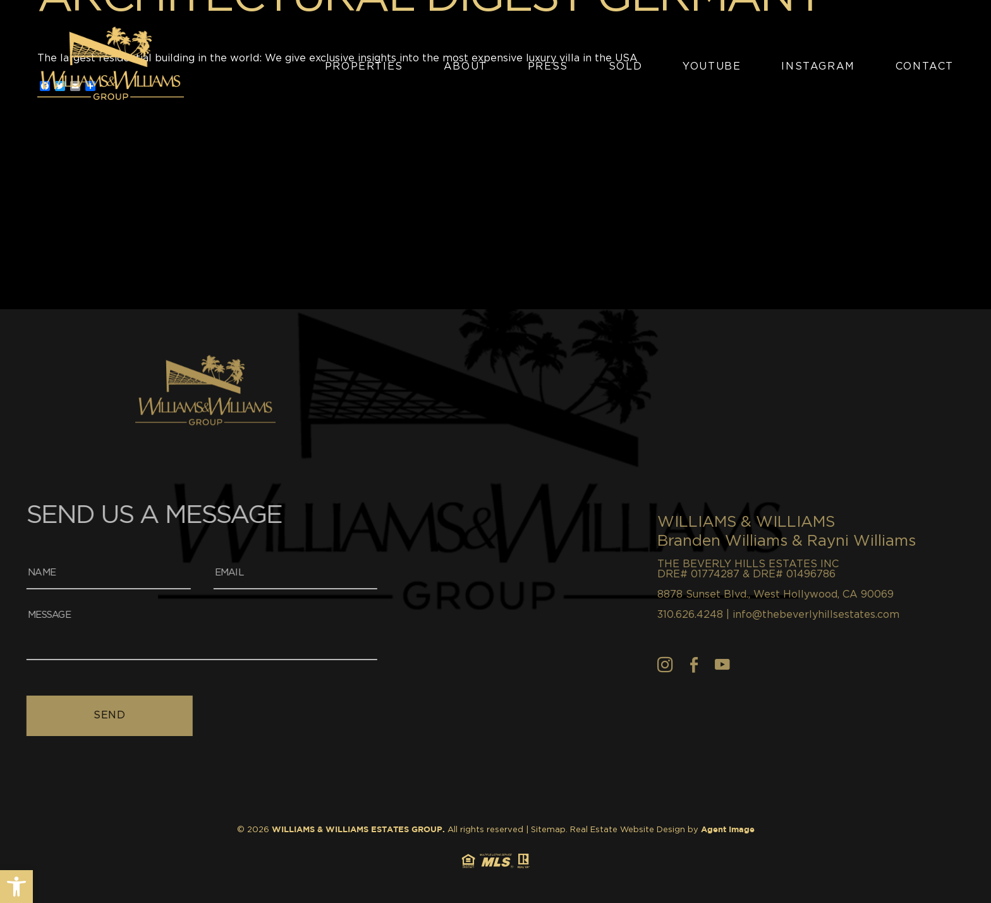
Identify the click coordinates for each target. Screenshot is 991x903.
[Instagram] (725, 664)
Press (548, 66)
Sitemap (548, 830)
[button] (16, 886)
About (465, 66)
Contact (925, 66)
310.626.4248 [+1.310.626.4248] (749, 615)
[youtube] (781, 664)
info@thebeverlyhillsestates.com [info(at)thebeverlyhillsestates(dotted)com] (875, 615)
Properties (364, 66)
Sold (625, 66)
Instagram (817, 66)
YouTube (712, 66)
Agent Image (728, 829)
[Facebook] (753, 664)
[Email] (224, 573)
